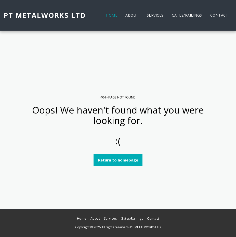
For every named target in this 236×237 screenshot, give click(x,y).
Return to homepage (118, 160)
